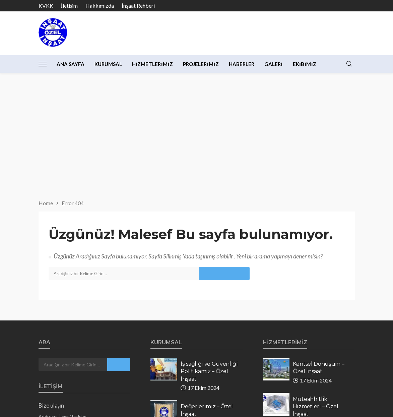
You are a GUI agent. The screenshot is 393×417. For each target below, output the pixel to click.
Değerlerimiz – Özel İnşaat (207, 288)
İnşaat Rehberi (138, 5)
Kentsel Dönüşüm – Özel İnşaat (318, 245)
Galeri (273, 64)
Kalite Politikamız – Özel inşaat (206, 323)
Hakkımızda (99, 5)
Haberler (241, 64)
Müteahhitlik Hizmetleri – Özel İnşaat (315, 284)
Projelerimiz (201, 64)
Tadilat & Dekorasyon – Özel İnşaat (317, 327)
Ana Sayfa (70, 64)
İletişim (69, 5)
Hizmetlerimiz (152, 64)
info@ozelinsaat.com (82, 329)
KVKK (46, 5)
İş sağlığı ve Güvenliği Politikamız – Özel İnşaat (209, 249)
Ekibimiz (305, 64)
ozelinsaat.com (83, 338)
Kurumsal (108, 64)
